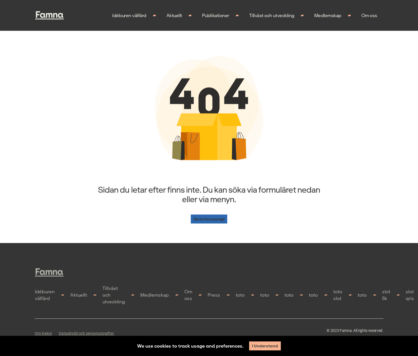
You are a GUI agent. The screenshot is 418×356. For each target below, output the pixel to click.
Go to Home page (209, 219)
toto (240, 296)
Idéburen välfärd (129, 15)
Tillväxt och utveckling (271, 15)
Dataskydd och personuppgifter (87, 335)
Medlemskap (327, 15)
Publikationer (215, 15)
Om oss (369, 15)
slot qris (410, 296)
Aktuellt (174, 15)
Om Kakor (43, 335)
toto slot (337, 296)
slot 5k (386, 296)
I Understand (265, 345)
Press (214, 296)
